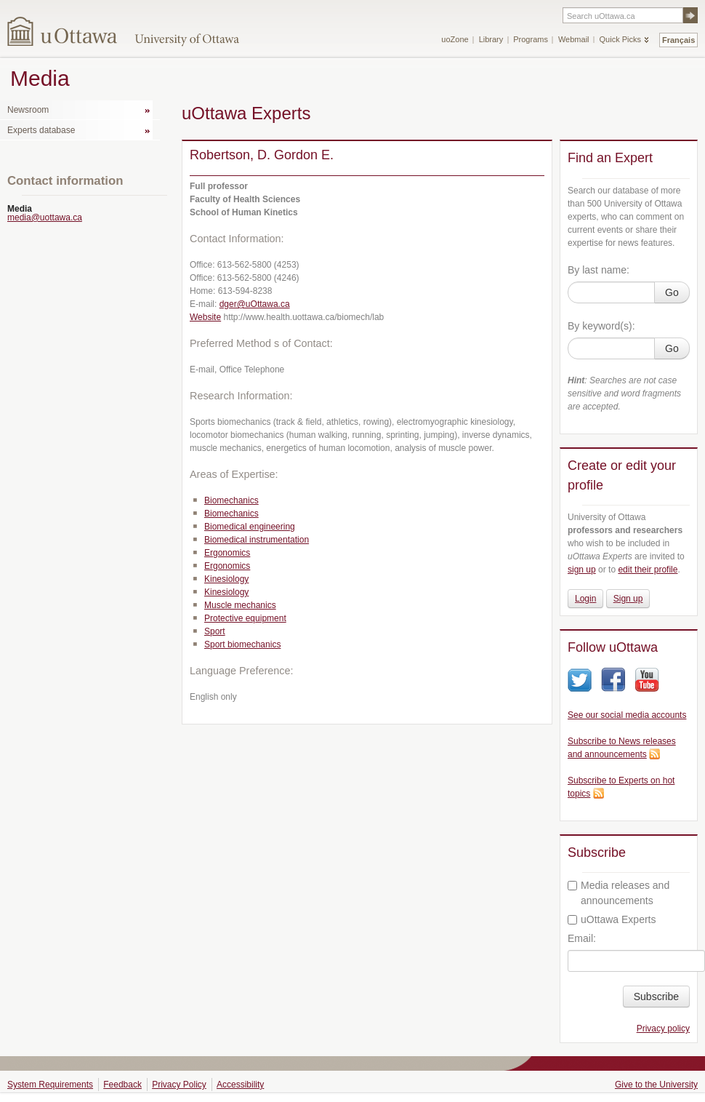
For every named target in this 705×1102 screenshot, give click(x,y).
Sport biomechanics (242, 644)
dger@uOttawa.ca (254, 304)
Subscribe (656, 996)
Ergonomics (227, 553)
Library (491, 39)
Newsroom (28, 110)
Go (672, 292)
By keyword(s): (601, 326)
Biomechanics (231, 500)
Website (205, 317)
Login (585, 599)
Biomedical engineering (249, 527)
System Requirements (50, 1084)
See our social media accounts (627, 715)
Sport (214, 631)
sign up (582, 569)
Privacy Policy (179, 1084)
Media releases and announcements (618, 892)
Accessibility (240, 1084)
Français (678, 40)
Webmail (573, 39)
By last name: (598, 270)
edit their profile (647, 569)
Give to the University (656, 1084)
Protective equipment (245, 618)
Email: (582, 938)
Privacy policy (663, 1028)
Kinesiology (226, 579)
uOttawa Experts (612, 919)
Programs (530, 39)
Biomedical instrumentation (256, 540)
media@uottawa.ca (44, 217)
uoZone (454, 39)
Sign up (628, 599)
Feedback (122, 1084)
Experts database (41, 130)
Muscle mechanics (240, 605)
